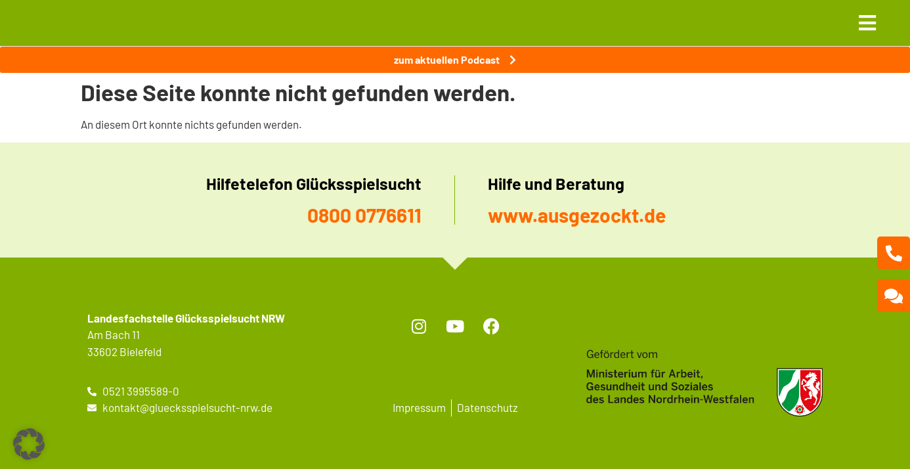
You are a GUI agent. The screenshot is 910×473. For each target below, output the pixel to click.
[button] (29, 444)
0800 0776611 (364, 215)
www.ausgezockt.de (577, 215)
